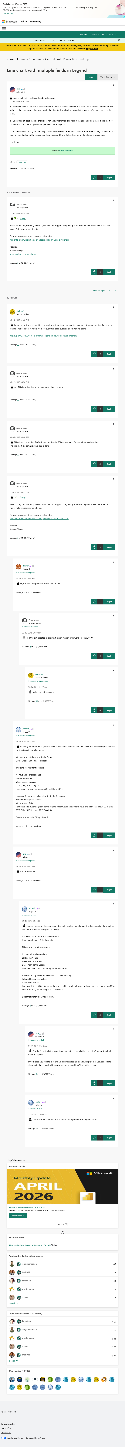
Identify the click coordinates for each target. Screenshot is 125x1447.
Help (102, 34)
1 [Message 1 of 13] (17, 168)
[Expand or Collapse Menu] (4, 28)
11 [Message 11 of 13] (18, 454)
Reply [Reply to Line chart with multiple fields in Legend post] (109, 177)
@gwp (22, 218)
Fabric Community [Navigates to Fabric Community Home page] (31, 21)
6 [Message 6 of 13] (36, 1128)
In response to (25, 572)
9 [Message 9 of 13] (30, 646)
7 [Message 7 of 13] (24, 826)
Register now (92, 48)
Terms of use (6, 1428)
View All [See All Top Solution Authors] (13, 1303)
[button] (91, 77)
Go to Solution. (66, 150)
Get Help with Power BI (59, 59)
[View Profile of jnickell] (26, 728)
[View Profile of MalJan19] (20, 310)
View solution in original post (23, 254)
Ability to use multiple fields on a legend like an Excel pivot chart (39, 239)
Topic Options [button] (106, 77)
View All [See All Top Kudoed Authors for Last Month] (13, 1360)
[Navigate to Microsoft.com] (9, 21)
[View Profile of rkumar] (26, 565)
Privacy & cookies (8, 1424)
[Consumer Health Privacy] (36, 1437)
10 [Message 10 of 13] (37, 701)
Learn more (8, 13)
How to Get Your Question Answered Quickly (30, 1245)
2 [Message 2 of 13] (17, 263)
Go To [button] (111, 34)
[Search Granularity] (44, 40)
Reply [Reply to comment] (109, 272)
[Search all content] (89, 40)
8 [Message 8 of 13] (24, 592)
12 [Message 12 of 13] (18, 399)
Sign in (93, 34)
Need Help (22, 162)
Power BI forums (17, 59)
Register (83, 34)
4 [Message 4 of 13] (30, 1005)
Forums (36, 59)
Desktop (84, 59)
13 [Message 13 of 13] (18, 344)
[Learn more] (18, 1215)
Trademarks (6, 1432)
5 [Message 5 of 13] (36, 1074)
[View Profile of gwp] (18, 88)
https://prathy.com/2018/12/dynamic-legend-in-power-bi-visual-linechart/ (43, 335)
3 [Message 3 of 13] (24, 880)
